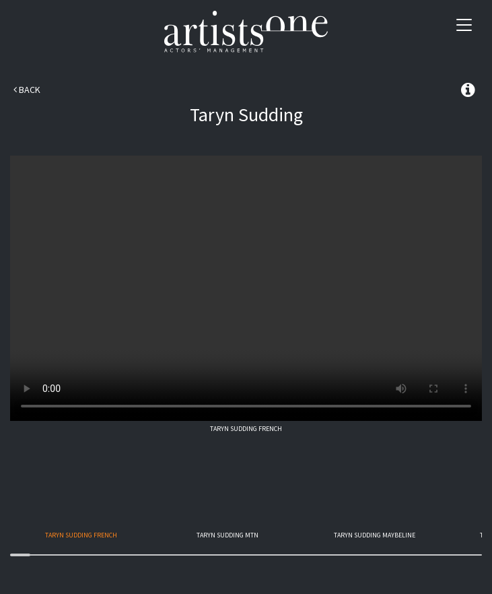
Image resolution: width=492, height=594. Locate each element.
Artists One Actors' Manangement (246, 32)
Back (26, 90)
